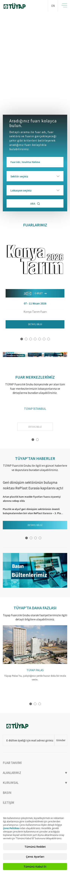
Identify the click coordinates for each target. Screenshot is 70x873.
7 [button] (48, 339)
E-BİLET (35, 293)
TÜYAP (20, 6)
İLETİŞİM (8, 802)
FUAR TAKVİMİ (12, 763)
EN (53, 6)
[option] (35, 59)
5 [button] (39, 339)
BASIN (7, 792)
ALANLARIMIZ (35, 772)
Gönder (61, 740)
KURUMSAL (35, 782)
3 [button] (30, 339)
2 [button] (26, 339)
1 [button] (21, 339)
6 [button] (44, 339)
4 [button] (35, 339)
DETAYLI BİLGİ (35, 324)
